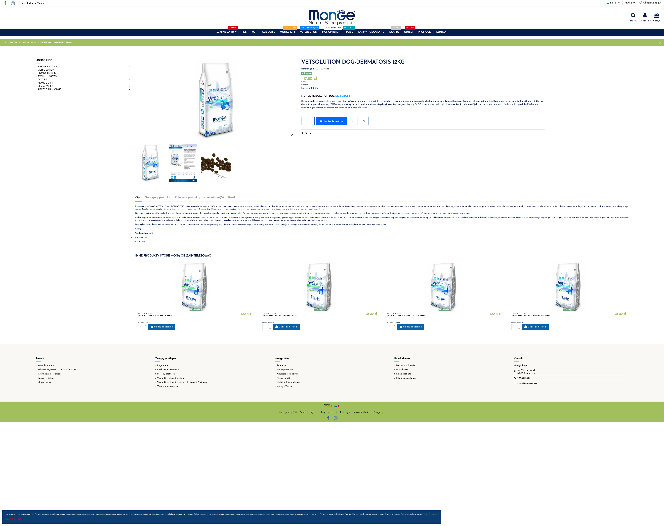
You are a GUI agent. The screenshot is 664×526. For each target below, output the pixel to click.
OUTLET (42, 79)
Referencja (306, 69)
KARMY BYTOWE (47, 66)
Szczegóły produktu (158, 197)
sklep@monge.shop (527, 383)
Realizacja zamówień (168, 369)
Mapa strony (44, 382)
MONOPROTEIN (47, 73)
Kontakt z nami (46, 365)
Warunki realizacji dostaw (170, 378)
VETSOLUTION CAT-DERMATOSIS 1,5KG (406, 316)
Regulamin (162, 365)
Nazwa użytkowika (405, 365)
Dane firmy (307, 412)
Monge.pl (379, 412)
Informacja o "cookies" (49, 374)
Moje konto (402, 369)
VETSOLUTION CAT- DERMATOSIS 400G (530, 316)
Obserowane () (650, 3)
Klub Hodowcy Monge (32, 3)
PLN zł (630, 3)
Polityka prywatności (354, 412)
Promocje (281, 365)
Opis (138, 197)
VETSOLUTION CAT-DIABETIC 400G (279, 316)
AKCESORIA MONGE (49, 89)
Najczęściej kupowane (288, 374)
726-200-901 (524, 378)
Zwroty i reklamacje (167, 386)
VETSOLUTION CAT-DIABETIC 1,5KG (155, 316)
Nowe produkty (285, 369)
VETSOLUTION (46, 70)
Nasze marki (283, 378)
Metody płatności (166, 374)
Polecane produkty (187, 197)
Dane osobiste (403, 374)
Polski (613, 3)
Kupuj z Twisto (284, 386)
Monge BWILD (45, 86)
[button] (226, 32)
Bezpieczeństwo (46, 378)
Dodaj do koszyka (331, 121)
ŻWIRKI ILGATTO (47, 76)
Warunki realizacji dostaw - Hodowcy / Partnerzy (182, 382)
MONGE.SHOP (44, 60)
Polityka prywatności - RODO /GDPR (57, 369)
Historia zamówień (406, 378)
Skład (231, 197)
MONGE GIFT (45, 83)
